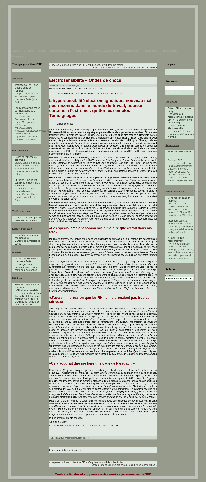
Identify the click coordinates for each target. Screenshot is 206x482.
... (25, 102)
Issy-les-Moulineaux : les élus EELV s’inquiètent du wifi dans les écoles (87, 65)
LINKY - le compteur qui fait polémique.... (180, 121)
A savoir (16, 252)
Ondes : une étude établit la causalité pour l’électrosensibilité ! (123, 67)
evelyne (75, 85)
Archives (169, 275)
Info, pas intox (20, 150)
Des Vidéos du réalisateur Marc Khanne (180, 115)
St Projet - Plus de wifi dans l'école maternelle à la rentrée (27, 183)
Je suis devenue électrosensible (176, 127)
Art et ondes (172, 145)
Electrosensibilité (69, 438)
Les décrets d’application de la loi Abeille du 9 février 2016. (27, 111)
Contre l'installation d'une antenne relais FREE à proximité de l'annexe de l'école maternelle (27, 300)
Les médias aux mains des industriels (26, 236)
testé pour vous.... (177, 221)
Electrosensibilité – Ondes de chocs (85, 80)
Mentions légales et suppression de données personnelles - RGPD (103, 474)
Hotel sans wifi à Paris (26, 220)
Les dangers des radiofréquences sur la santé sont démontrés (26, 267)
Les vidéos (171, 102)
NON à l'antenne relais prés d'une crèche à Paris (28, 292)
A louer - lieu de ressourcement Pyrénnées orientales (179, 241)
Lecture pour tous (22, 229)
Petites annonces (174, 191)
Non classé (83, 438)
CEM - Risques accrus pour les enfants (26, 260)
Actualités (17, 78)
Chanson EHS (175, 160)
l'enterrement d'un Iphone (28, 217)
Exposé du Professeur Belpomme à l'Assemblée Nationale (181, 134)
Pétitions (17, 278)
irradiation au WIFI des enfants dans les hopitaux (26, 88)
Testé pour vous (21, 211)
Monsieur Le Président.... (180, 151)
